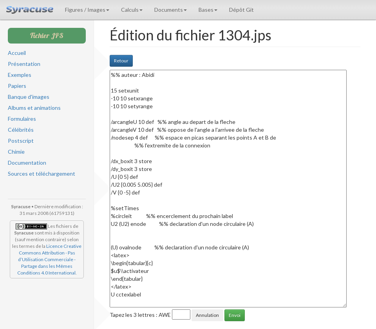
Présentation (24, 63)
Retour (121, 61)
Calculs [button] (132, 9)
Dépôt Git (241, 9)
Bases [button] (208, 9)
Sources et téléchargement (41, 173)
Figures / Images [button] (87, 9)
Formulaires (22, 118)
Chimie (16, 151)
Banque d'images (28, 96)
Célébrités (21, 129)
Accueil (17, 52)
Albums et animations (34, 107)
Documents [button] (170, 9)
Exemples (19, 74)
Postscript (21, 140)
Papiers (17, 85)
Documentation (27, 162)
